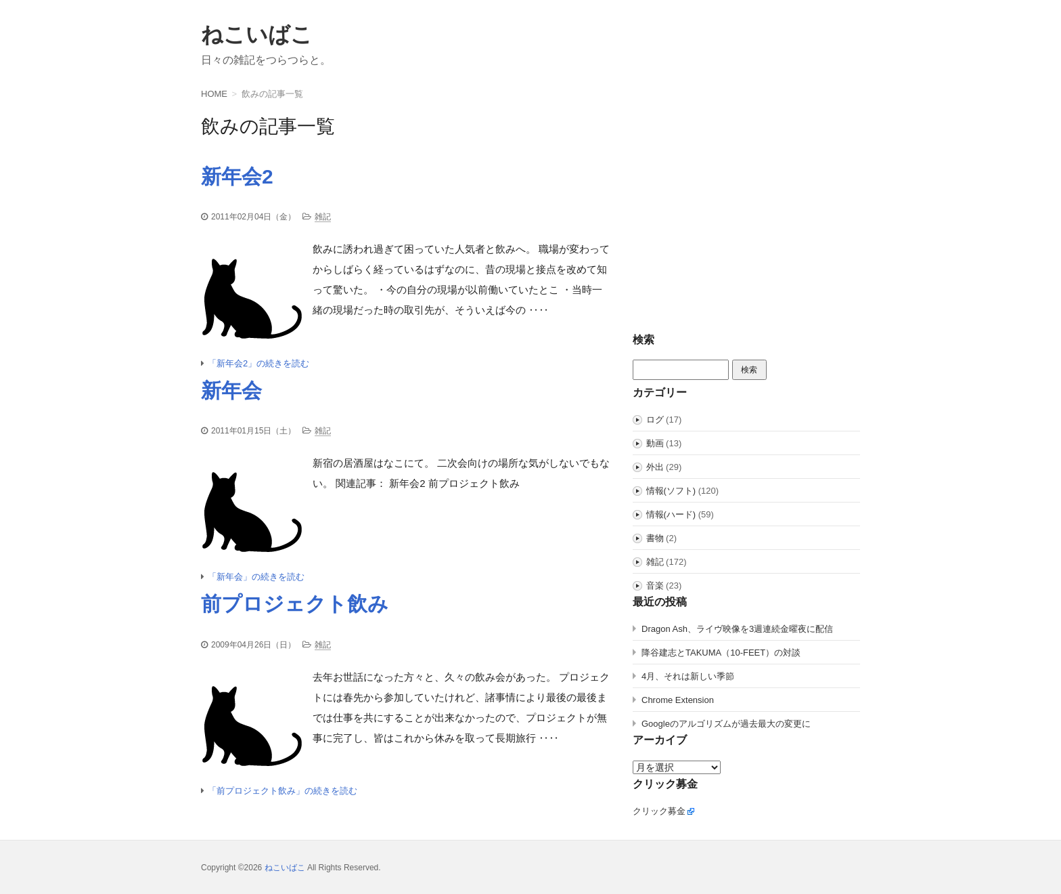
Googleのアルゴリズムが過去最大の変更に (726, 724)
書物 (655, 538)
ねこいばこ (257, 34)
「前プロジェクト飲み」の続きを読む (282, 791)
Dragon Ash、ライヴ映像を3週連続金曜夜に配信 (737, 629)
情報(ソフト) (671, 491)
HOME (214, 94)
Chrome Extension (677, 700)
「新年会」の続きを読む (256, 577)
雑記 (323, 216)
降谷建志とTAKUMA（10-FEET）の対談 (720, 652)
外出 (655, 467)
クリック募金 (659, 811)
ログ (655, 419)
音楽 (655, 585)
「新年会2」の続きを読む (258, 363)
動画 (655, 443)
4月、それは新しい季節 (687, 676)
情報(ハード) (671, 514)
